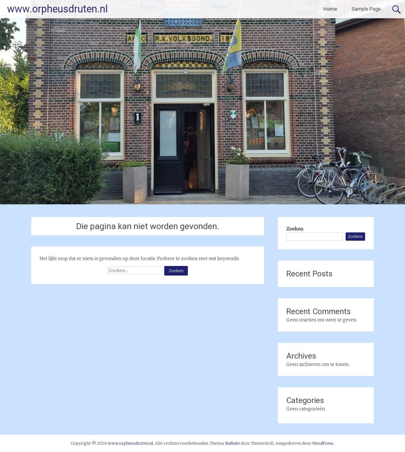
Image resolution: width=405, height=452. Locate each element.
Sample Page (366, 9)
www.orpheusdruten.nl (57, 9)
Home (330, 9)
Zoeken (294, 229)
